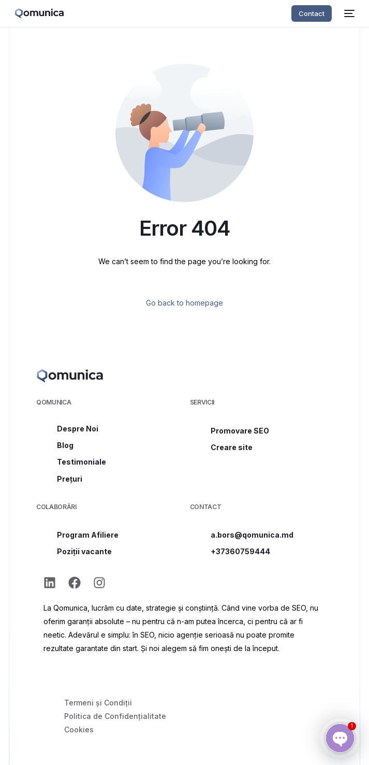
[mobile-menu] (348, 13)
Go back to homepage (184, 302)
